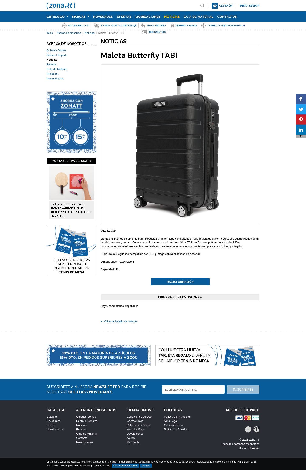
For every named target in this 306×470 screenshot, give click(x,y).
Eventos (52, 64)
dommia (254, 448)
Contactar (227, 17)
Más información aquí (125, 465)
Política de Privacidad (177, 416)
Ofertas (124, 17)
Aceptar (146, 465)
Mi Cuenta (133, 442)
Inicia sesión (249, 5)
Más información (180, 281)
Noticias (172, 17)
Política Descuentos (139, 425)
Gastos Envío (135, 421)
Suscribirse (243, 389)
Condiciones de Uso (139, 416)
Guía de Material (198, 17)
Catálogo (57, 17)
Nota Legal (170, 421)
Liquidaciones (147, 17)
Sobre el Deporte (57, 55)
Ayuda (131, 438)
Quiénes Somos (56, 50)
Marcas (80, 17)
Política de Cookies (176, 429)
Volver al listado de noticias (120, 321)
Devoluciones (135, 433)
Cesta (225, 5)
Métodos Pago (136, 429)
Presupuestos (55, 78)
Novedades (103, 17)
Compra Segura (174, 425)
